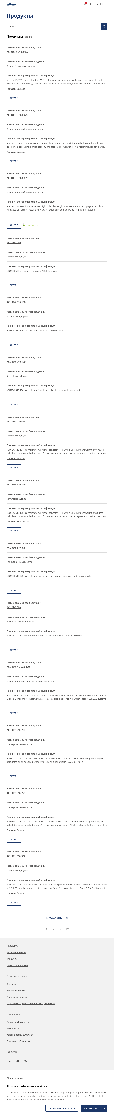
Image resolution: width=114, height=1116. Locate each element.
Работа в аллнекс (16, 990)
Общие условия (15, 1078)
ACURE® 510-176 (16, 484)
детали (14, 98)
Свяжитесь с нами (17, 965)
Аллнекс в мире (16, 952)
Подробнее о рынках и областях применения (31, 1003)
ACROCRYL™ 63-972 (17, 51)
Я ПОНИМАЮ (94, 1108)
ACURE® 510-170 (16, 361)
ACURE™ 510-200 (16, 730)
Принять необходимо (62, 1108)
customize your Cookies (84, 1096)
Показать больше (18, 88)
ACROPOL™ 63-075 (17, 115)
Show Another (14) (57, 917)
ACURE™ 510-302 (16, 856)
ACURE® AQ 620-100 (18, 667)
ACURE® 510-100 (16, 302)
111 (67, 928)
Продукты (13, 945)
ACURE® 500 (14, 242)
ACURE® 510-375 (16, 547)
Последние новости (17, 997)
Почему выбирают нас (18, 1022)
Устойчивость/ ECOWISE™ (20, 1034)
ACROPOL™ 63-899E (18, 178)
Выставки (12, 984)
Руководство (13, 1028)
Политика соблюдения (19, 1041)
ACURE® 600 (14, 607)
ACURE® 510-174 (16, 421)
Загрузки (12, 959)
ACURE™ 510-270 (16, 793)
